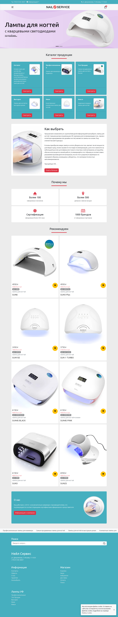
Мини (13, 602)
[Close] (114, 610)
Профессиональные (18, 595)
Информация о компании (25, 513)
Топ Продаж (15, 597)
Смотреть (27, 91)
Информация (32, 2)
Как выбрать (15, 580)
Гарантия (14, 578)
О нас (13, 576)
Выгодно (14, 600)
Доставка (63, 578)
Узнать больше (51, 170)
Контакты (14, 571)
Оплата (63, 580)
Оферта (14, 573)
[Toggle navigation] (12, 7)
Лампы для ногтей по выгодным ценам (82, 530)
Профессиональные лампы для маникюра (18, 530)
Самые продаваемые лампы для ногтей (50, 530)
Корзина (63, 571)
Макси (13, 604)
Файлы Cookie (87, 613)
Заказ (62, 573)
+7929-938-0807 (18, 2)
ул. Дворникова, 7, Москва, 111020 (94, 2)
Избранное (64, 576)
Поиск (62, 582)
